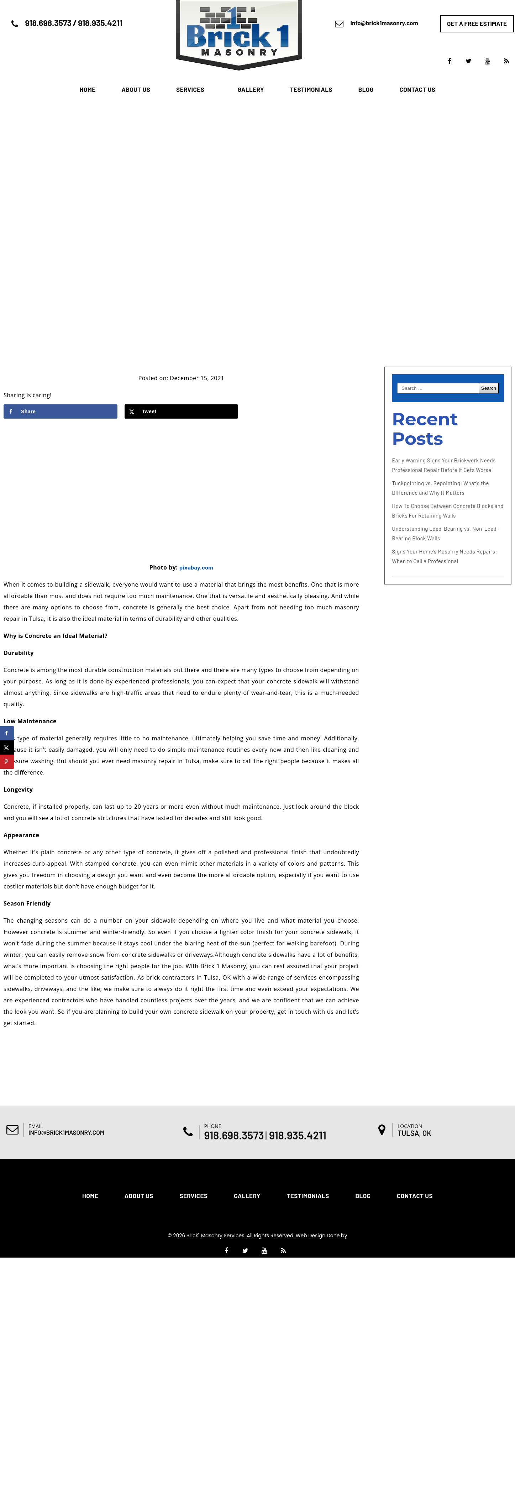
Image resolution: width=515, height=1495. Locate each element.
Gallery (250, 89)
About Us (135, 89)
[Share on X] (181, 411)
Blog (366, 89)
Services (190, 89)
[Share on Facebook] (60, 411)
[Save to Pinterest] (7, 762)
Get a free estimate (477, 23)
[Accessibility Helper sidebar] (506, 621)
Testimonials (311, 89)
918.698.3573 (48, 23)
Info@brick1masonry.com (384, 22)
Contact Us (417, 89)
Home (88, 89)
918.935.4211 (100, 23)
